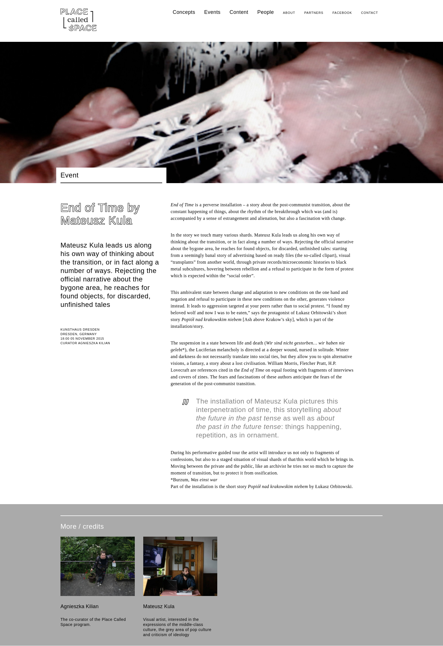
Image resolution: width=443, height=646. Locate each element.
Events (212, 12)
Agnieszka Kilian (79, 606)
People (265, 12)
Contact (369, 12)
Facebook (342, 12)
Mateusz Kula (159, 606)
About (289, 12)
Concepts (184, 12)
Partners (313, 12)
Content (239, 12)
